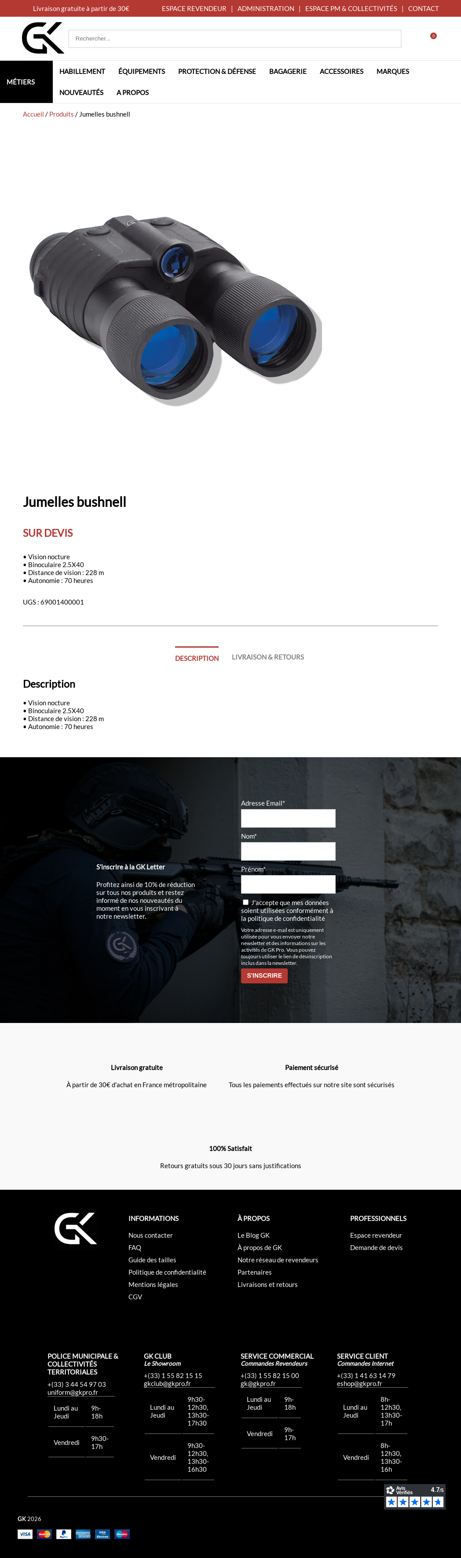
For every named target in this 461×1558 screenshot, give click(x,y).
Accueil (33, 114)
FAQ (134, 1247)
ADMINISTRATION (266, 8)
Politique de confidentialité (167, 1272)
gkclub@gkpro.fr (167, 1383)
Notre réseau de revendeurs (278, 1260)
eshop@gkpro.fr (359, 1383)
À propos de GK (260, 1247)
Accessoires (341, 71)
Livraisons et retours (268, 1284)
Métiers (21, 82)
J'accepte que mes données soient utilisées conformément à (287, 910)
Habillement (82, 71)
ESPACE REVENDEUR (194, 8)
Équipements (141, 71)
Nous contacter (150, 1235)
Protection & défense (217, 71)
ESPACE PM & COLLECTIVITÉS (351, 8)
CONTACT (423, 8)
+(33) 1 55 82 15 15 (173, 1375)
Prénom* (253, 869)
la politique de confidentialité (283, 918)
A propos (133, 92)
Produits (61, 114)
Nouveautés (81, 92)
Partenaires (255, 1272)
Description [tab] (197, 658)
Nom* (249, 836)
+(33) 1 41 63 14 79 (366, 1375)
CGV (135, 1297)
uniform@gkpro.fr (73, 1392)
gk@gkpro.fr (258, 1383)
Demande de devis (376, 1247)
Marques (393, 71)
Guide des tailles (152, 1260)
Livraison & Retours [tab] (268, 657)
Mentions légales (153, 1284)
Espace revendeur (376, 1235)
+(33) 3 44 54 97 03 (77, 1384)
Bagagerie (288, 71)
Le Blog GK (254, 1235)
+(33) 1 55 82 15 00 (270, 1375)
